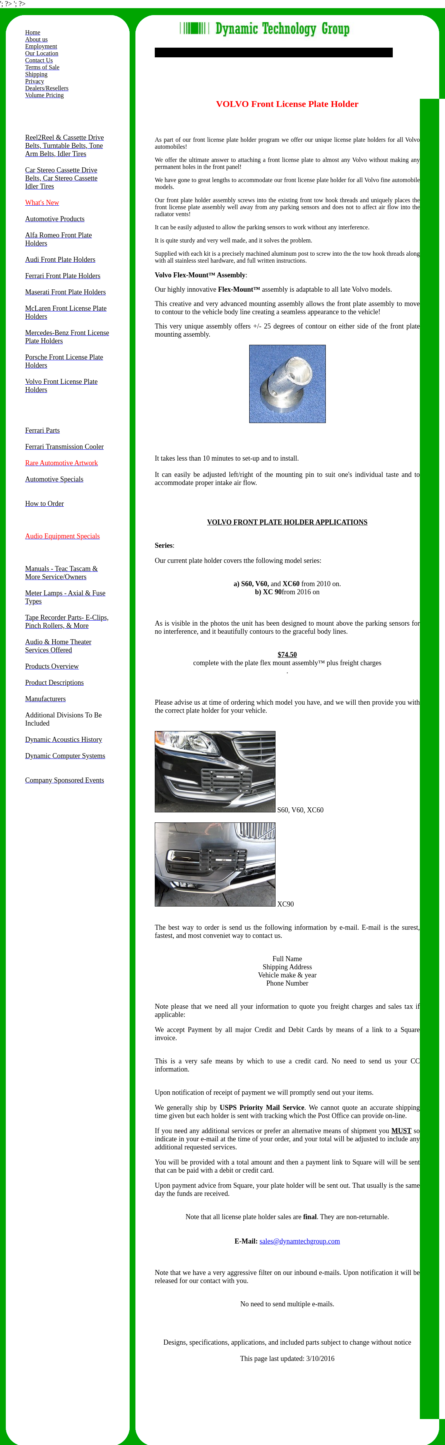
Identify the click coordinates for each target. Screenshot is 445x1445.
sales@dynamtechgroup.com (300, 1241)
